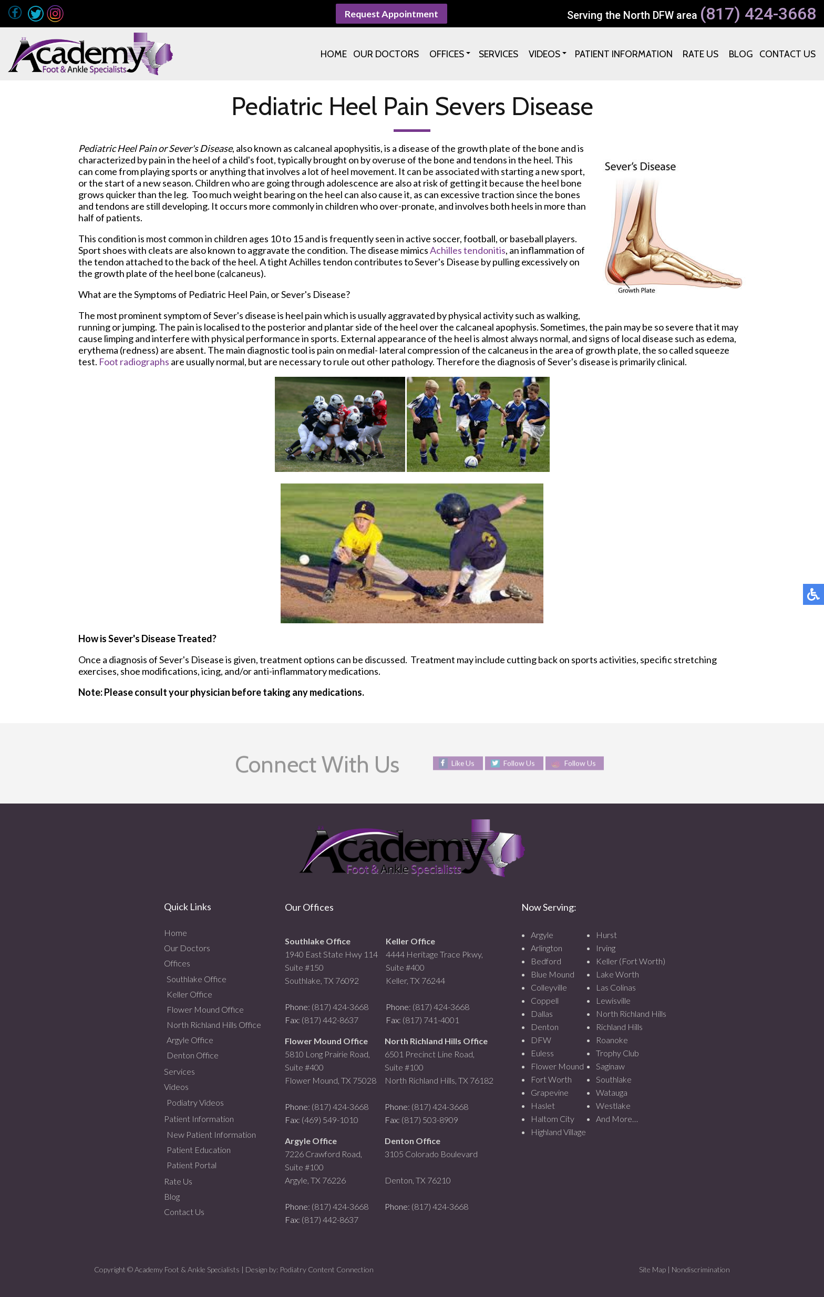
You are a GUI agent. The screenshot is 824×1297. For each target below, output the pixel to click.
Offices (177, 963)
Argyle (542, 935)
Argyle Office (190, 1040)
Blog (172, 1196)
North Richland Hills (631, 1013)
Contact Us (184, 1212)
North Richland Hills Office (214, 1025)
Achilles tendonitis (468, 250)
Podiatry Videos (195, 1102)
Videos (176, 1087)
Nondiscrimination (701, 1269)
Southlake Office (196, 979)
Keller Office (189, 994)
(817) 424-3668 (758, 14)
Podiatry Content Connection (327, 1269)
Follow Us (519, 763)
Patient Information (199, 1119)
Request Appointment (391, 13)
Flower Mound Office (205, 1009)
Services (179, 1071)
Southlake (614, 1079)
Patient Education (199, 1150)
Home (175, 933)
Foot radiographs (134, 361)
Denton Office (193, 1055)
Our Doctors (187, 948)
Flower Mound (557, 1066)
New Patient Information (211, 1134)
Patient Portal (192, 1165)
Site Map (652, 1269)
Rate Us (178, 1181)
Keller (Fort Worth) (630, 961)
